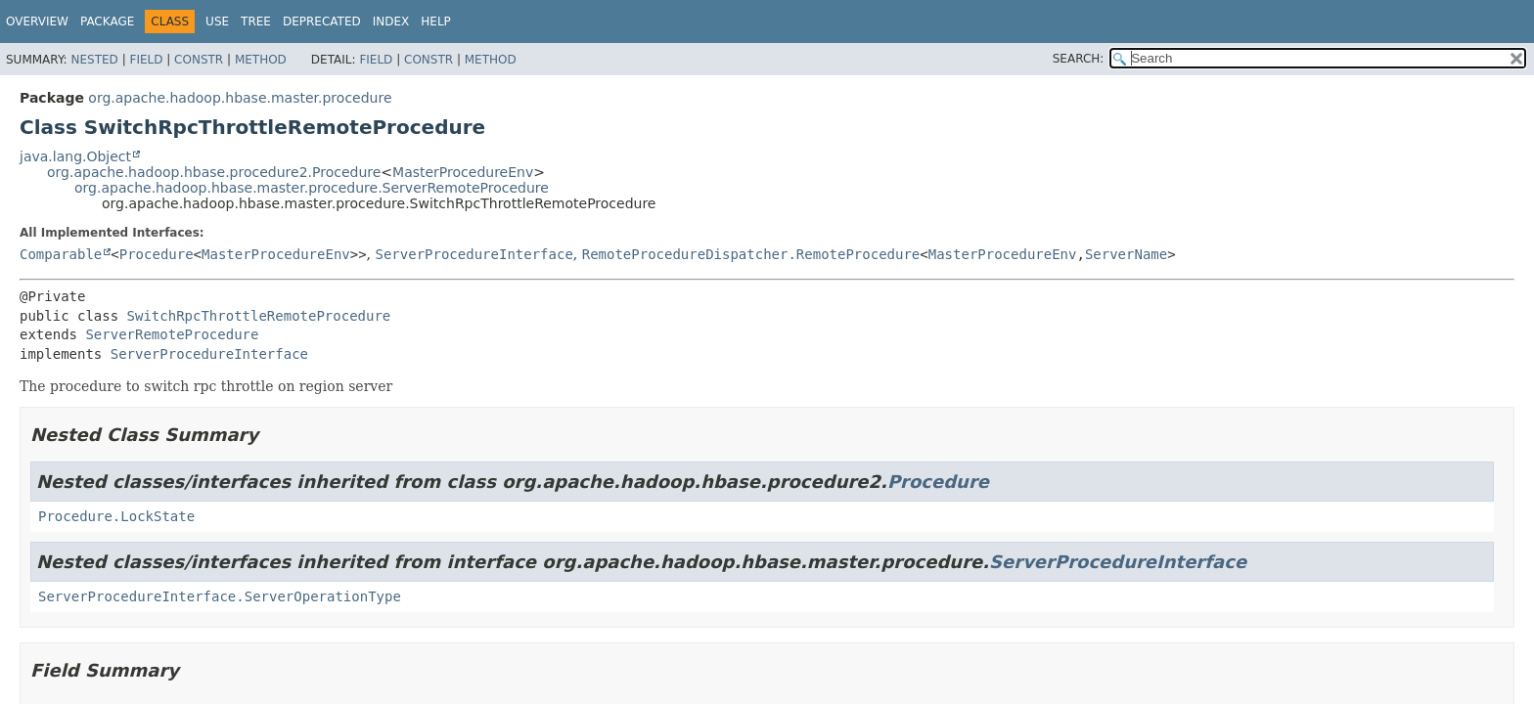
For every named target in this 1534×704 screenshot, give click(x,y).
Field (145, 59)
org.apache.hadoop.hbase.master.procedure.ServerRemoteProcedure (311, 188)
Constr (198, 59)
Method (261, 59)
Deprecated (322, 21)
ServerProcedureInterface (474, 254)
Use (217, 21)
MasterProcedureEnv (462, 172)
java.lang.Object (75, 156)
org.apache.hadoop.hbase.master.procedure (239, 98)
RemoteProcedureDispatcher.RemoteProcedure (751, 254)
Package (107, 21)
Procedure (156, 254)
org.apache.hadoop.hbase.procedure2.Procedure (214, 172)
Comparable (61, 254)
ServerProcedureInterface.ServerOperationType (219, 596)
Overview (37, 21)
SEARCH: (1079, 59)
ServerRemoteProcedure (171, 334)
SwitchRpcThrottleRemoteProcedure (259, 316)
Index (391, 21)
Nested (93, 59)
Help (436, 21)
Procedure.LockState (116, 516)
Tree (256, 21)
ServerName (1126, 254)
